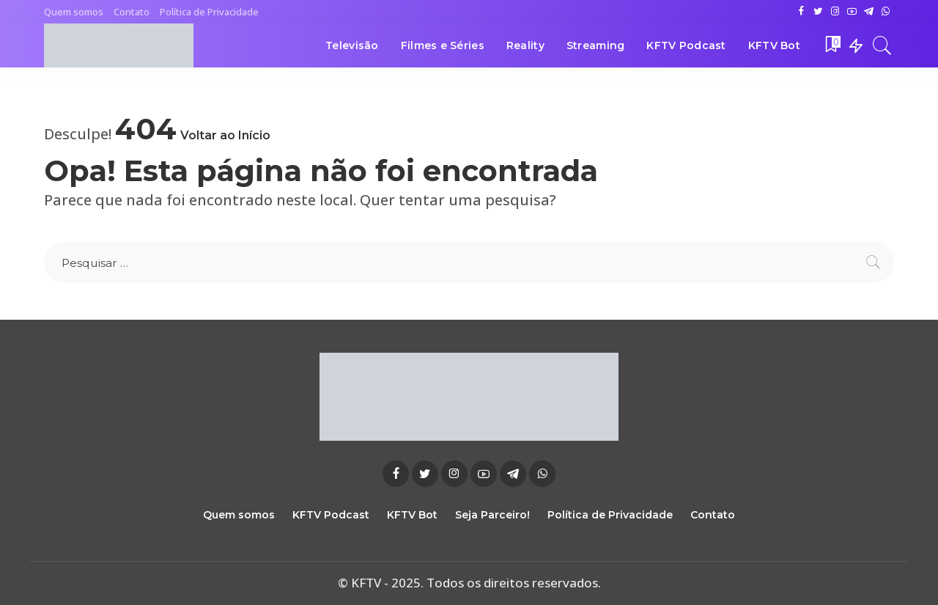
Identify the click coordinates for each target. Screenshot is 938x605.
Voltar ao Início (225, 135)
